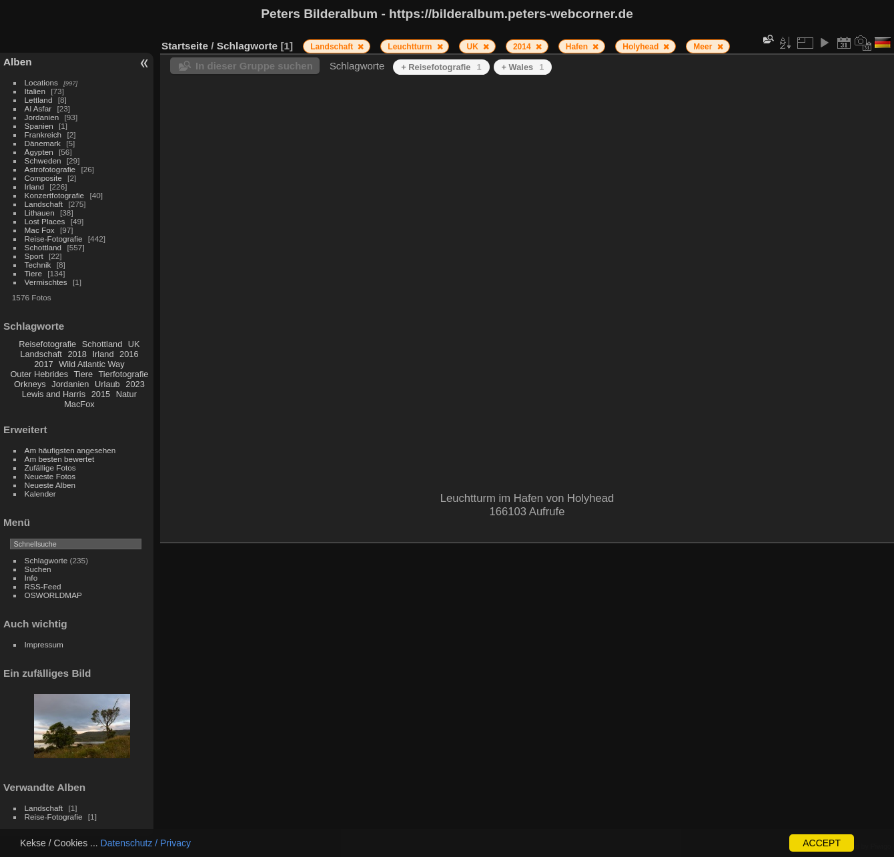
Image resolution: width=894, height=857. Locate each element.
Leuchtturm (411, 46)
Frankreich (43, 134)
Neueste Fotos (50, 476)
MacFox (79, 404)
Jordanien (42, 117)
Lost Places (45, 221)
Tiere (33, 273)
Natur (126, 394)
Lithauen (40, 212)
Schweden (43, 160)
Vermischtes (46, 282)
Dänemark (43, 143)
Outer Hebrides (39, 374)
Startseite (184, 45)
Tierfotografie (124, 374)
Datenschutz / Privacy (146, 843)
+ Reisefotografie (441, 67)
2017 (43, 364)
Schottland (43, 247)
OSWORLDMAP (53, 595)
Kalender (40, 493)
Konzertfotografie (55, 195)
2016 (128, 354)
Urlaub (107, 384)
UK (134, 344)
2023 (134, 384)
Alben (17, 61)
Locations (41, 82)
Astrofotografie (50, 169)
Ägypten (39, 152)
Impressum (44, 644)
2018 (76, 354)
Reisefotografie (47, 344)
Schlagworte (46, 560)
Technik (38, 264)
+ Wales (523, 67)
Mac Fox (40, 230)
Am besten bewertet (60, 459)
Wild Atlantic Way (91, 364)
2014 (523, 46)
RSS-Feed (43, 586)
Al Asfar (38, 108)
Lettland (39, 99)
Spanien (39, 125)
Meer (703, 46)
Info (31, 577)
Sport (34, 256)
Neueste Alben (50, 485)
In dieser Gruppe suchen (254, 65)
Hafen (578, 46)
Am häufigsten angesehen (70, 450)
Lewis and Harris (53, 394)
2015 (100, 394)
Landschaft (44, 204)
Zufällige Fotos (50, 467)
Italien (35, 91)
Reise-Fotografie (54, 238)
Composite (43, 178)
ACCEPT (822, 843)
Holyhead (641, 46)
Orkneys (30, 384)
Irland (34, 186)
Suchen (38, 569)
